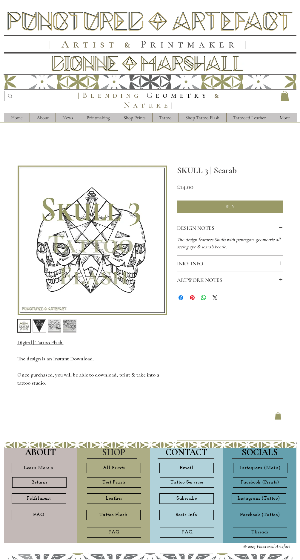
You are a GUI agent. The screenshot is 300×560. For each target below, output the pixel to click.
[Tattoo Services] (187, 482)
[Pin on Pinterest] (192, 297)
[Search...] (25, 96)
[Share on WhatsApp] (203, 297)
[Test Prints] (114, 482)
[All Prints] (114, 468)
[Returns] (39, 482)
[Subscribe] (186, 498)
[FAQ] (39, 515)
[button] (285, 96)
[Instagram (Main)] (260, 468)
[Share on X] (215, 297)
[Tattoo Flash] (113, 515)
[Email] (186, 468)
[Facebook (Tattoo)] (260, 515)
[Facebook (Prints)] (260, 482)
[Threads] (260, 532)
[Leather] (114, 498)
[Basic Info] (186, 515)
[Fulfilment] (39, 498)
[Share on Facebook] (180, 297)
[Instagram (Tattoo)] (259, 498)
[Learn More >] (39, 468)
